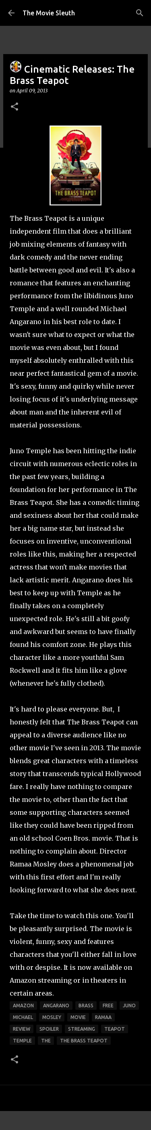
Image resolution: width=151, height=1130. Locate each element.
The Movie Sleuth (49, 13)
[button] (14, 107)
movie (78, 1017)
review (21, 1029)
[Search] (140, 13)
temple (22, 1040)
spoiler (49, 1029)
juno (129, 1005)
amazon (23, 1005)
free (108, 1005)
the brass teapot (84, 1040)
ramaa (103, 1017)
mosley (51, 1017)
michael (23, 1017)
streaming (81, 1029)
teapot (114, 1029)
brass (86, 1005)
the (46, 1040)
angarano (56, 1005)
